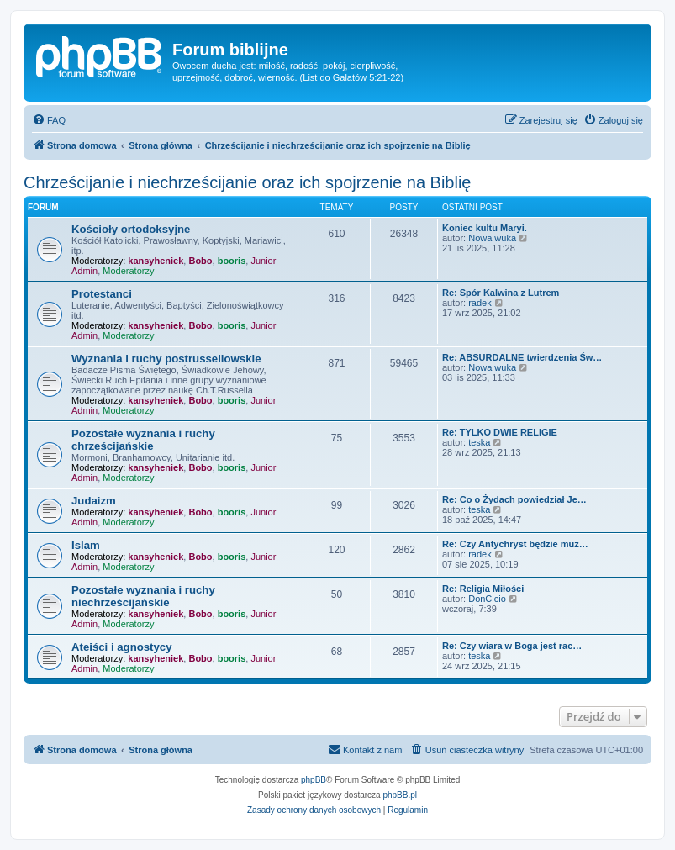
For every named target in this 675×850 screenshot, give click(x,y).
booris (232, 261)
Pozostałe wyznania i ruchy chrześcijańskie (143, 439)
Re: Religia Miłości (483, 588)
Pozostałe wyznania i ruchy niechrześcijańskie (143, 596)
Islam (85, 545)
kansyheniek (155, 261)
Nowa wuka (492, 238)
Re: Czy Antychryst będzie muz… (515, 544)
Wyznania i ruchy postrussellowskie (166, 358)
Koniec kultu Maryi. (484, 228)
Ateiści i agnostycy (121, 647)
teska (479, 442)
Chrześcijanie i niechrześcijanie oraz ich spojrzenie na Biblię (247, 182)
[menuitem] (49, 120)
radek (480, 303)
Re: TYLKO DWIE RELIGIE (499, 432)
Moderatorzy (128, 271)
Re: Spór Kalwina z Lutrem (500, 293)
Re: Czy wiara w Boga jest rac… (512, 646)
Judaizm (93, 500)
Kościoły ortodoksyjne (130, 229)
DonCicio (487, 599)
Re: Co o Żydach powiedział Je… (514, 499)
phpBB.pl (399, 795)
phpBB (313, 779)
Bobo (200, 261)
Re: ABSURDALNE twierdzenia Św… (522, 357)
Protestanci (101, 294)
